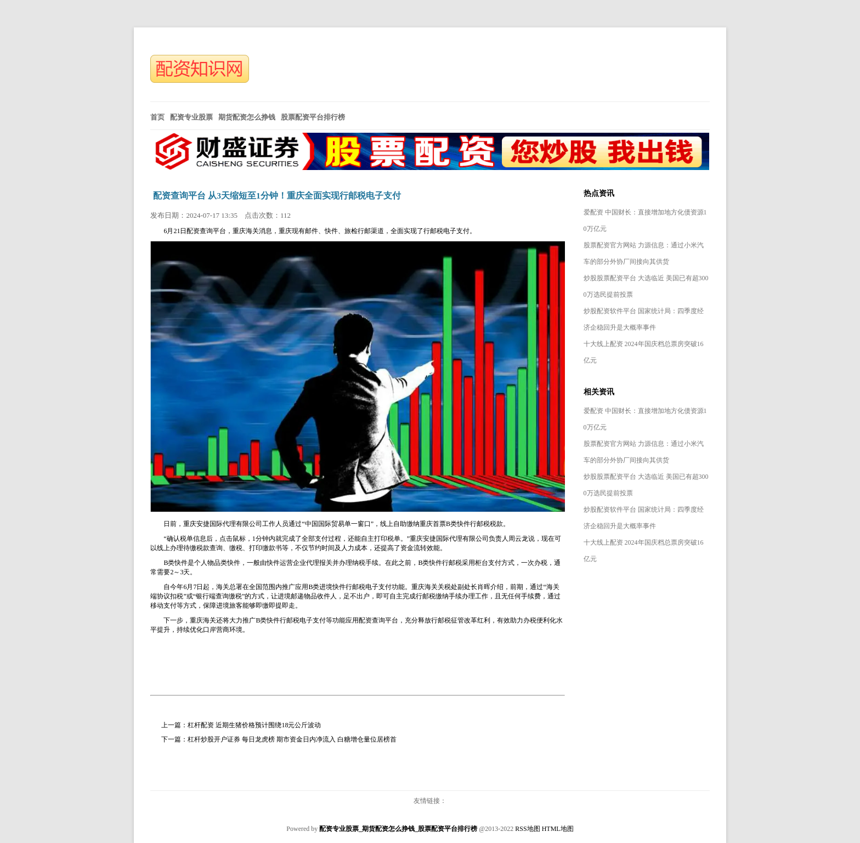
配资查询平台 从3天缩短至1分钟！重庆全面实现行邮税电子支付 (277, 195)
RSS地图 (527, 829)
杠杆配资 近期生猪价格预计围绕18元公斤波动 (254, 725)
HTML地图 (558, 829)
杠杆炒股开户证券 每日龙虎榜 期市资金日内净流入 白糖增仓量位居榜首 (292, 739)
